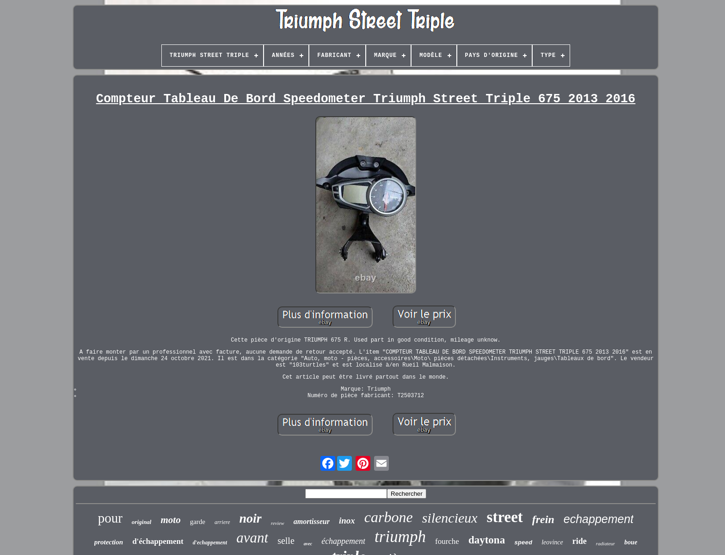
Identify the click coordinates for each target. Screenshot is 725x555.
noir (251, 518)
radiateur (605, 543)
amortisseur (312, 521)
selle (286, 541)
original (142, 521)
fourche (447, 541)
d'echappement (210, 542)
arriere (222, 522)
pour (110, 518)
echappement (599, 518)
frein (543, 519)
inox (347, 520)
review (277, 523)
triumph (400, 537)
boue (630, 542)
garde (197, 521)
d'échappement (158, 541)
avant (252, 538)
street (505, 517)
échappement (343, 541)
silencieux (450, 517)
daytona (486, 540)
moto (170, 519)
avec (308, 543)
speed (523, 542)
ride (579, 541)
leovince (552, 542)
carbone (388, 517)
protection (108, 542)
